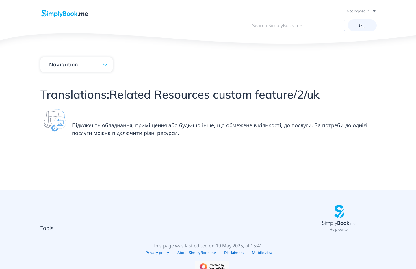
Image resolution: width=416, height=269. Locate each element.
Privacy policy (157, 252)
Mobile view (262, 252)
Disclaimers (234, 252)
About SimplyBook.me (196, 252)
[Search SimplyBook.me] (295, 25)
